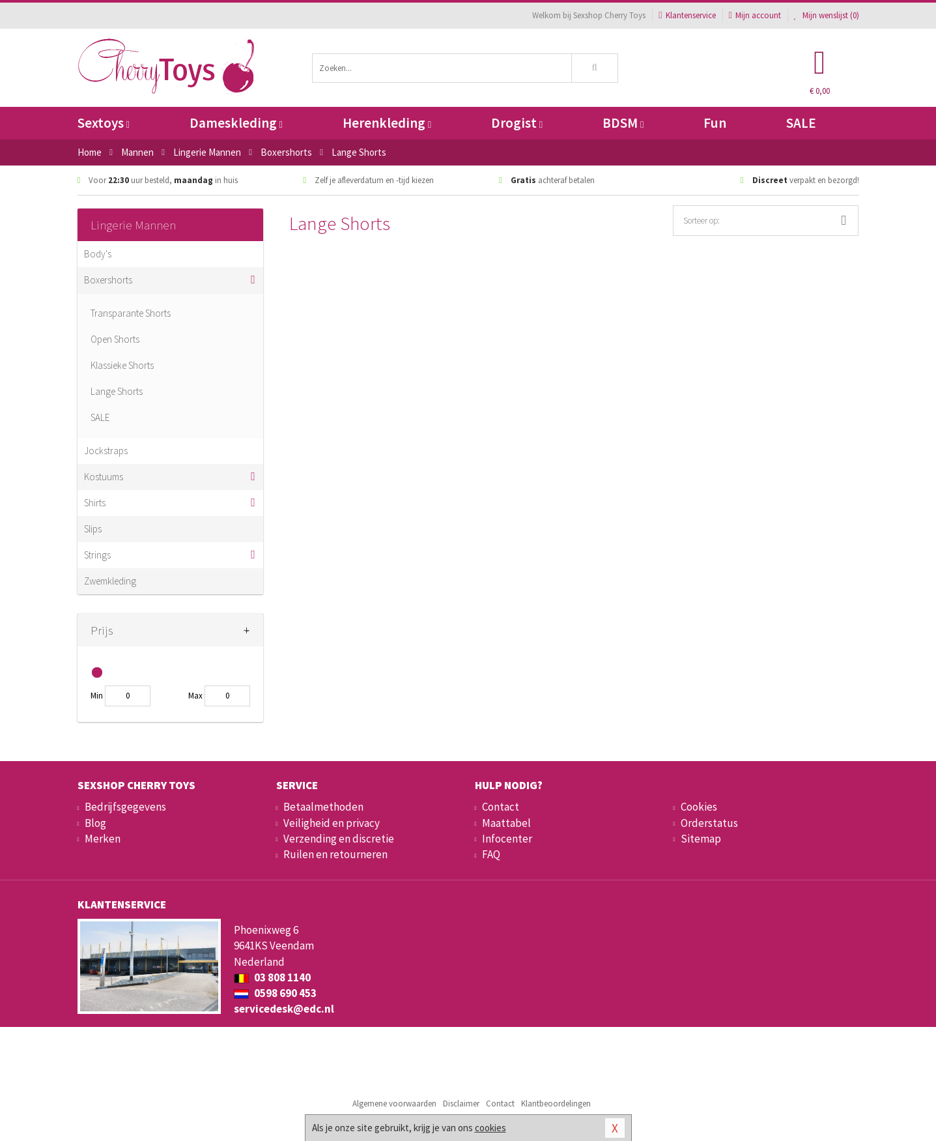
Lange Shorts (117, 391)
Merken (103, 838)
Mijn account (755, 15)
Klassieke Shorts (122, 365)
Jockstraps (106, 450)
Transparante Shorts (131, 313)
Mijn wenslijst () (826, 15)
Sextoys (104, 123)
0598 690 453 (275, 993)
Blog (95, 823)
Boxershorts (108, 280)
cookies (490, 1127)
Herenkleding (387, 123)
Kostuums (103, 476)
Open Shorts (115, 339)
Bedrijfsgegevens (125, 807)
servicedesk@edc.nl (284, 1009)
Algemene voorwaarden (394, 1103)
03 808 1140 (272, 977)
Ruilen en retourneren (335, 854)
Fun (714, 123)
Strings (97, 555)
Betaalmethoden (323, 807)
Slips (93, 529)
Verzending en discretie (338, 838)
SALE (801, 123)
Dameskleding (236, 123)
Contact (500, 807)
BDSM (623, 123)
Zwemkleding (110, 581)
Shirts (95, 503)
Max (195, 695)
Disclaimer (461, 1103)
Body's (97, 254)
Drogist (517, 123)
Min (97, 695)
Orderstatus (709, 823)
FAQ (491, 854)
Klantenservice (687, 15)
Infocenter (507, 838)
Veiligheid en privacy (331, 823)
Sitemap (701, 838)
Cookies (699, 807)
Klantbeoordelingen (556, 1103)
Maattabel (506, 823)
